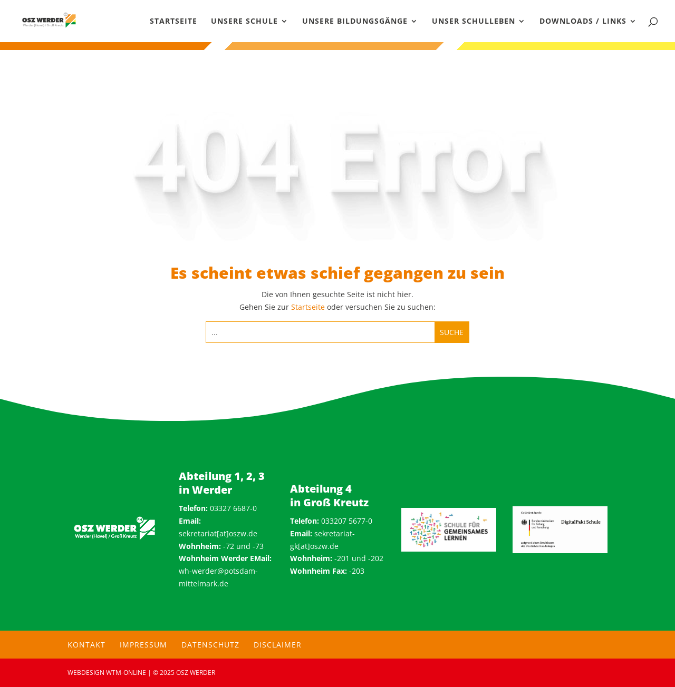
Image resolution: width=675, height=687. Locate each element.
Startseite (308, 307)
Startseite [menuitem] (173, 21)
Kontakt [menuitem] (86, 645)
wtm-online (126, 672)
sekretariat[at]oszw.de (218, 533)
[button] (23, 664)
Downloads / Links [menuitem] (582, 21)
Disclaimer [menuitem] (278, 645)
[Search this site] (320, 332)
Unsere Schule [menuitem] (244, 21)
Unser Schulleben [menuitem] (473, 21)
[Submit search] (452, 332)
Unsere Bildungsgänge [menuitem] (355, 21)
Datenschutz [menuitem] (210, 645)
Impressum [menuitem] (143, 645)
